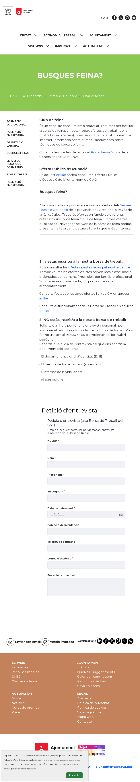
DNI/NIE (53, 441)
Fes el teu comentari (61, 575)
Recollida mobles (25, 672)
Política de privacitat (93, 703)
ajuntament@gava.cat (114, 767)
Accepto (74, 775)
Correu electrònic (60, 558)
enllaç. (44, 311)
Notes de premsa (25, 707)
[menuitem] (30, 35)
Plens (16, 712)
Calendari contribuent (94, 676)
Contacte (84, 721)
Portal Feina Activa (106, 152)
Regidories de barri (92, 681)
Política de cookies (92, 707)
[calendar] (121, 514)
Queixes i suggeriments (96, 672)
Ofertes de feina (24, 681)
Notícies (18, 703)
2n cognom (56, 491)
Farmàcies (20, 667)
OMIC (16, 676)
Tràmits (83, 667)
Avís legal (84, 698)
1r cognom (55, 474)
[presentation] (75, 608)
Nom (51, 458)
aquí (33, 768)
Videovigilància (89, 712)
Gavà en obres (88, 686)
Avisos (17, 698)
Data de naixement (61, 508)
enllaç (61, 175)
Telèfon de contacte (61, 541)
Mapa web (85, 717)
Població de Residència (63, 525)
